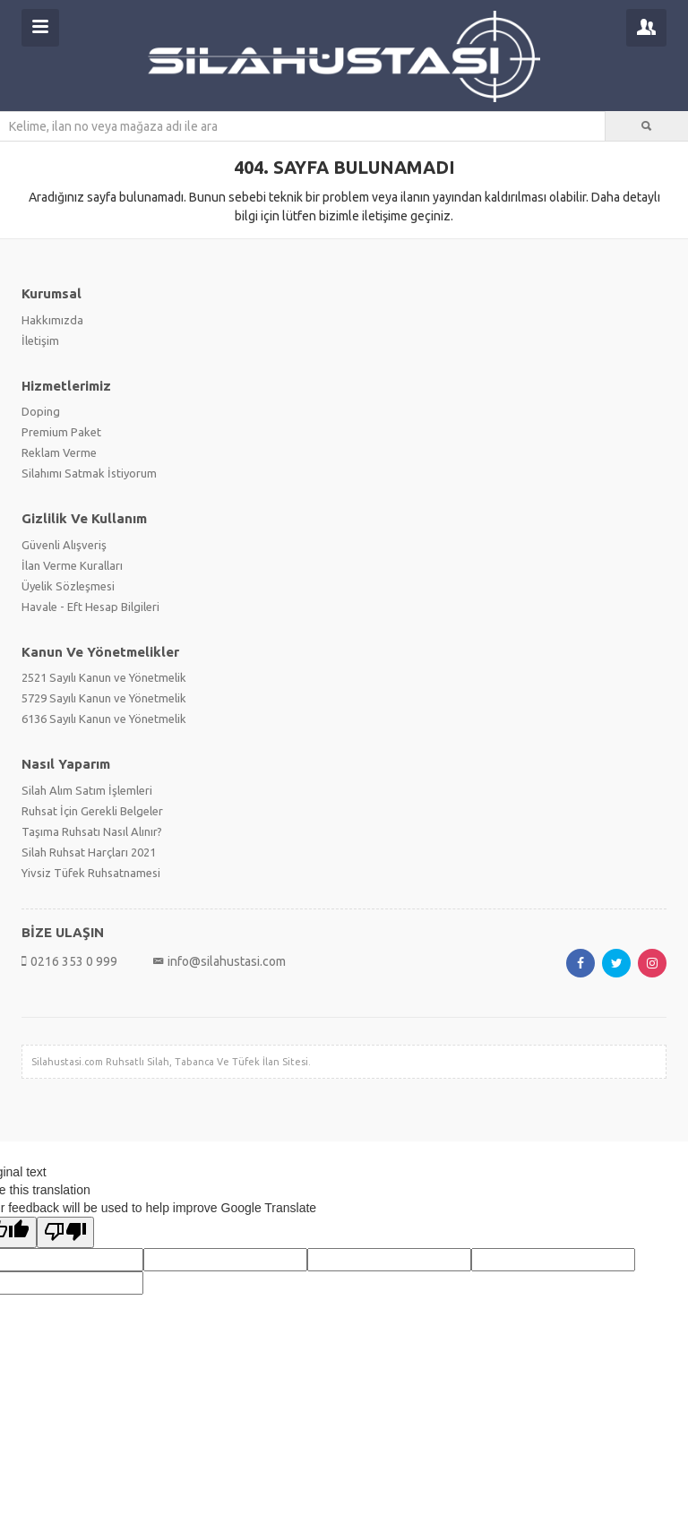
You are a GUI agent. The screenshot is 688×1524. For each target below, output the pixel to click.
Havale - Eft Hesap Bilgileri (90, 606)
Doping (41, 411)
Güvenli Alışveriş (64, 544)
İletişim (40, 340)
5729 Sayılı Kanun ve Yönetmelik (104, 698)
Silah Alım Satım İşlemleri (87, 790)
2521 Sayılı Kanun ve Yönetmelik (104, 677)
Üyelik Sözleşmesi (68, 586)
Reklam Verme (59, 452)
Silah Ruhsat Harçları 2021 (89, 852)
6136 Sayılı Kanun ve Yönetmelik (104, 718)
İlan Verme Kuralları (72, 565)
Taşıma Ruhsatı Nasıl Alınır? (92, 831)
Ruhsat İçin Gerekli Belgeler (92, 811)
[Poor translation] (65, 1232)
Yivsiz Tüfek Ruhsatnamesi (91, 872)
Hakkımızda (52, 320)
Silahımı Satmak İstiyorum (89, 473)
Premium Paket (61, 432)
